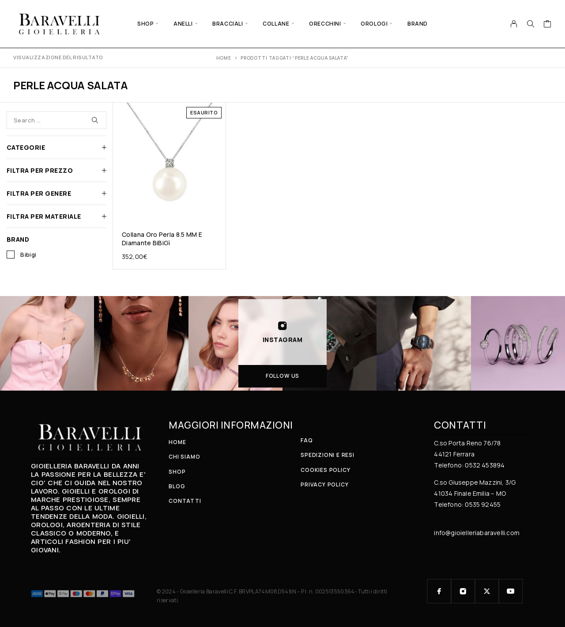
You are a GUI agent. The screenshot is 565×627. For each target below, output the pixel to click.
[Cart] (547, 24)
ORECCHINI (325, 23)
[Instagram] (463, 591)
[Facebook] (439, 591)
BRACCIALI (227, 23)
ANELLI (183, 23)
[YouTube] (511, 591)
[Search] (530, 24)
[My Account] (514, 24)
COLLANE (276, 23)
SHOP (145, 23)
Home (223, 58)
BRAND (417, 23)
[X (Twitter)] (487, 591)
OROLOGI (374, 23)
